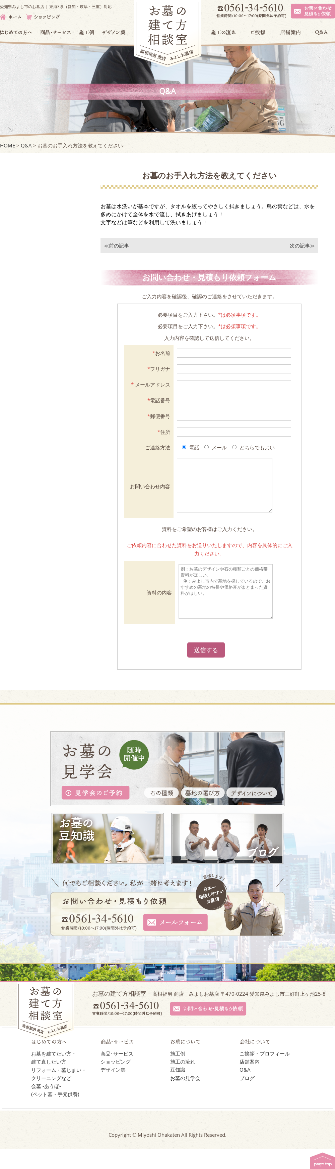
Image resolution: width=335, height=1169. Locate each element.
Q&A (245, 1089)
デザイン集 (113, 1089)
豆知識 (177, 1089)
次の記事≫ (302, 245)
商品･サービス (116, 1073)
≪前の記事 (116, 245)
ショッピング (115, 1081)
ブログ (247, 1098)
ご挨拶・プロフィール (265, 1073)
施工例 (177, 1073)
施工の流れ (182, 1081)
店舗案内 (250, 1081)
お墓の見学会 (185, 1098)
